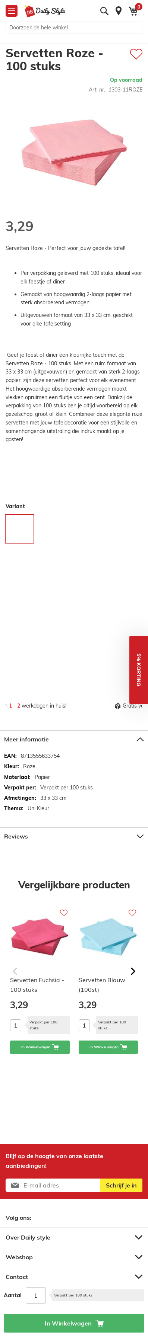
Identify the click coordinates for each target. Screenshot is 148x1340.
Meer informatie (26, 739)
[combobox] (74, 27)
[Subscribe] (121, 1185)
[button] (138, 670)
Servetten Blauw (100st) (102, 984)
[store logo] (45, 11)
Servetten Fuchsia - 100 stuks (37, 984)
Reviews (16, 836)
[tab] (74, 739)
